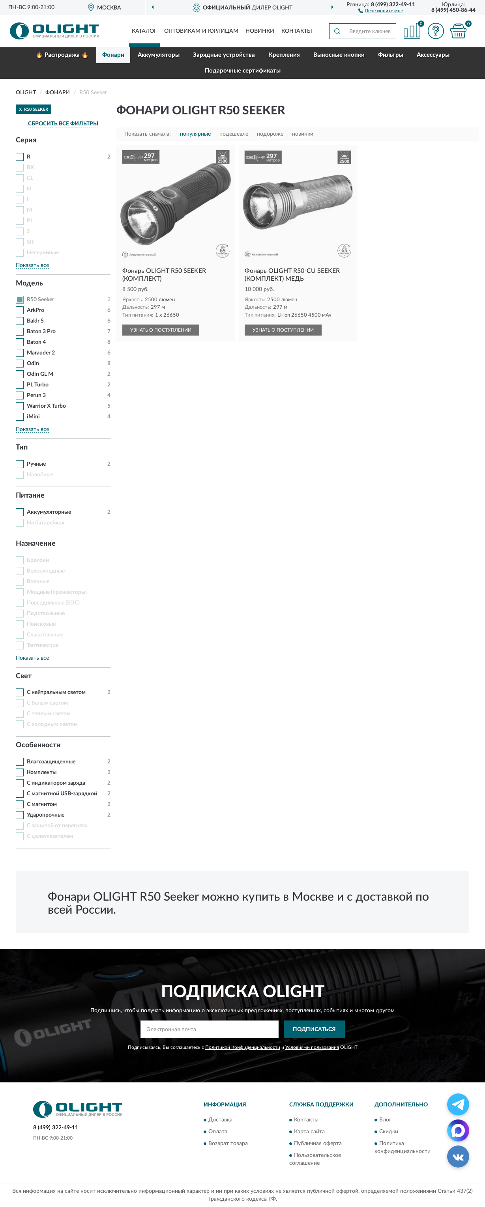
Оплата (217, 1132)
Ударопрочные (45, 815)
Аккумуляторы (159, 55)
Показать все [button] (32, 265)
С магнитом (42, 804)
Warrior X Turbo (46, 406)
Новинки (259, 31)
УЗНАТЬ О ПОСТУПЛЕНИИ (160, 330)
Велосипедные (46, 571)
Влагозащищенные (51, 762)
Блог (385, 1120)
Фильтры (390, 55)
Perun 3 (36, 395)
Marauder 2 (41, 353)
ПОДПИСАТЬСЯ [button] (314, 1029)
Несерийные (43, 253)
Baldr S (35, 321)
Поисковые (41, 624)
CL (30, 178)
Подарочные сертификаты (243, 71)
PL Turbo (38, 385)
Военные (38, 581)
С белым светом (47, 703)
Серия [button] (26, 140)
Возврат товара (228, 1144)
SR (30, 242)
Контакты (296, 31)
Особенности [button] (38, 745)
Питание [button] (30, 495)
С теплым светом (49, 713)
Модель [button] (29, 283)
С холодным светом (52, 724)
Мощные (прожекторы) (57, 592)
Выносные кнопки (339, 55)
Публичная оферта (318, 1144)
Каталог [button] (144, 31)
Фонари (113, 55)
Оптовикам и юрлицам (201, 31)
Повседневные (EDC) (53, 603)
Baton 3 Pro (41, 331)
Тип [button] (22, 447)
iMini (33, 417)
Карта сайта (309, 1132)
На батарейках (45, 523)
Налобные (40, 475)
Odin (33, 363)
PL (30, 221)
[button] (380, 10)
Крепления (284, 55)
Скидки (388, 1132)
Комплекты (41, 772)
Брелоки (38, 560)
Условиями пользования (312, 1047)
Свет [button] (24, 676)
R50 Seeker (40, 299)
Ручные (36, 464)
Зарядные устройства (224, 55)
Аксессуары (433, 55)
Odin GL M (40, 374)
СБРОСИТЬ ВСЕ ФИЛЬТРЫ (63, 124)
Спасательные (45, 635)
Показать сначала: (147, 134)
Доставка (220, 1120)
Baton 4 (36, 342)
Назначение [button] (36, 543)
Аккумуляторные (49, 512)
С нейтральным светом (56, 692)
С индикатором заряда (56, 783)
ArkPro (35, 310)
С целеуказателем (50, 836)
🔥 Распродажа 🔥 (62, 55)
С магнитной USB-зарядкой (62, 794)
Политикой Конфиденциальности (242, 1047)
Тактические (42, 645)
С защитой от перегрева (57, 825)
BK (30, 167)
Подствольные (46, 613)
